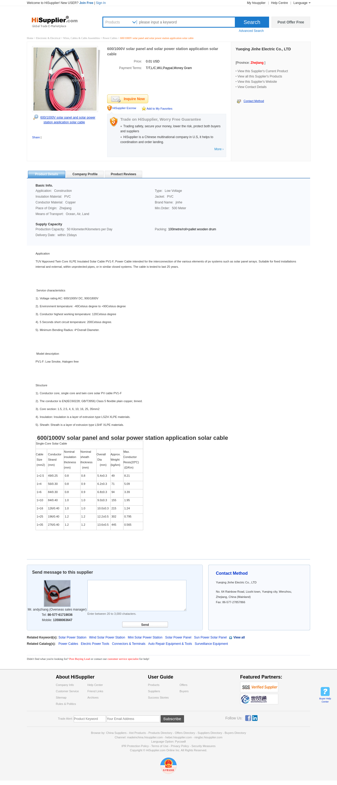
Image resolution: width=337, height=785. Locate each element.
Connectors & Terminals (129, 644)
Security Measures (203, 746)
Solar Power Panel (178, 637)
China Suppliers (116, 732)
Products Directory (160, 732)
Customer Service (67, 691)
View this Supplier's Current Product (262, 71)
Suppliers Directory (210, 732)
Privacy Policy (180, 746)
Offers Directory (185, 732)
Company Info (65, 684)
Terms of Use (159, 746)
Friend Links (95, 691)
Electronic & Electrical (48, 38)
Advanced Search (251, 31)
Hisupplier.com (58, 21)
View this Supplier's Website (257, 82)
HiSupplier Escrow (124, 108)
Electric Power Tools (95, 644)
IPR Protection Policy (135, 746)
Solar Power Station (72, 637)
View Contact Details (252, 87)
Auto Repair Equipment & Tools (170, 644)
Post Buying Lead (80, 658)
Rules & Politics (66, 703)
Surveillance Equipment (211, 644)
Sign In (101, 3)
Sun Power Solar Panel (210, 637)
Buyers (184, 691)
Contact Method (254, 101)
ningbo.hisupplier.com (208, 737)
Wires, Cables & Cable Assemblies (82, 38)
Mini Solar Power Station (145, 637)
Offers (183, 684)
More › (219, 149)
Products (112, 22)
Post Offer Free (290, 22)
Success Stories (158, 697)
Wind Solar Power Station (107, 637)
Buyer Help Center (325, 700)
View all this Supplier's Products (259, 76)
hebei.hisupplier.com (178, 737)
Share (36, 137)
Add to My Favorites (159, 108)
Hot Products (137, 732)
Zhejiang (257, 63)
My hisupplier (256, 3)
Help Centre (279, 3)
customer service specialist (122, 658)
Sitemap (61, 697)
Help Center (95, 684)
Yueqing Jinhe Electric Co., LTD (263, 49)
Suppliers (154, 691)
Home (30, 38)
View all (239, 637)
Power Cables (110, 38)
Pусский (180, 741)
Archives (92, 697)
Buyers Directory (235, 732)
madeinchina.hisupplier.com (145, 737)
